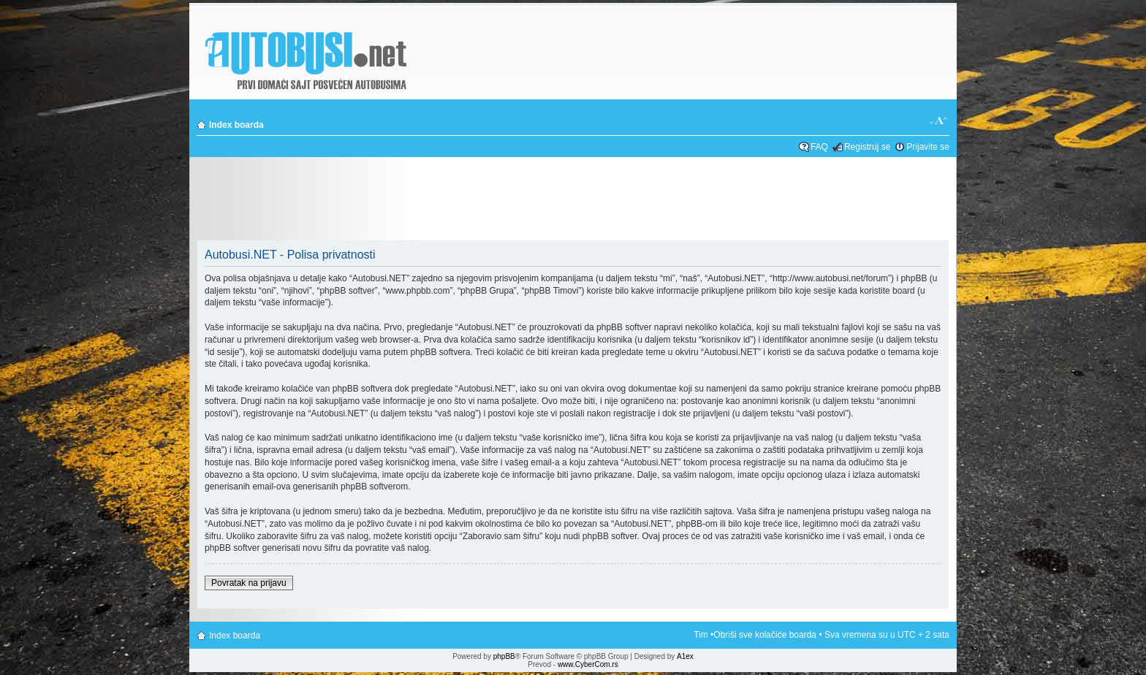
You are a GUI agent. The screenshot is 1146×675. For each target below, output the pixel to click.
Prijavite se (927, 147)
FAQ (819, 147)
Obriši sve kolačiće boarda (764, 635)
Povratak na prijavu (248, 583)
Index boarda (236, 125)
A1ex (685, 656)
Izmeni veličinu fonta (938, 121)
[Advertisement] (573, 200)
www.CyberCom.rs (588, 664)
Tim (701, 635)
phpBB (504, 656)
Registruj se (867, 147)
